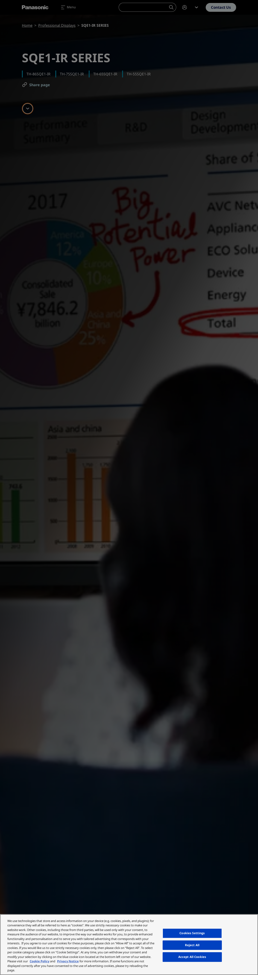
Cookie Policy (39, 961)
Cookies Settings (192, 933)
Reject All (192, 945)
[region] (129, 944)
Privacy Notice (68, 961)
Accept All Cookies (192, 957)
